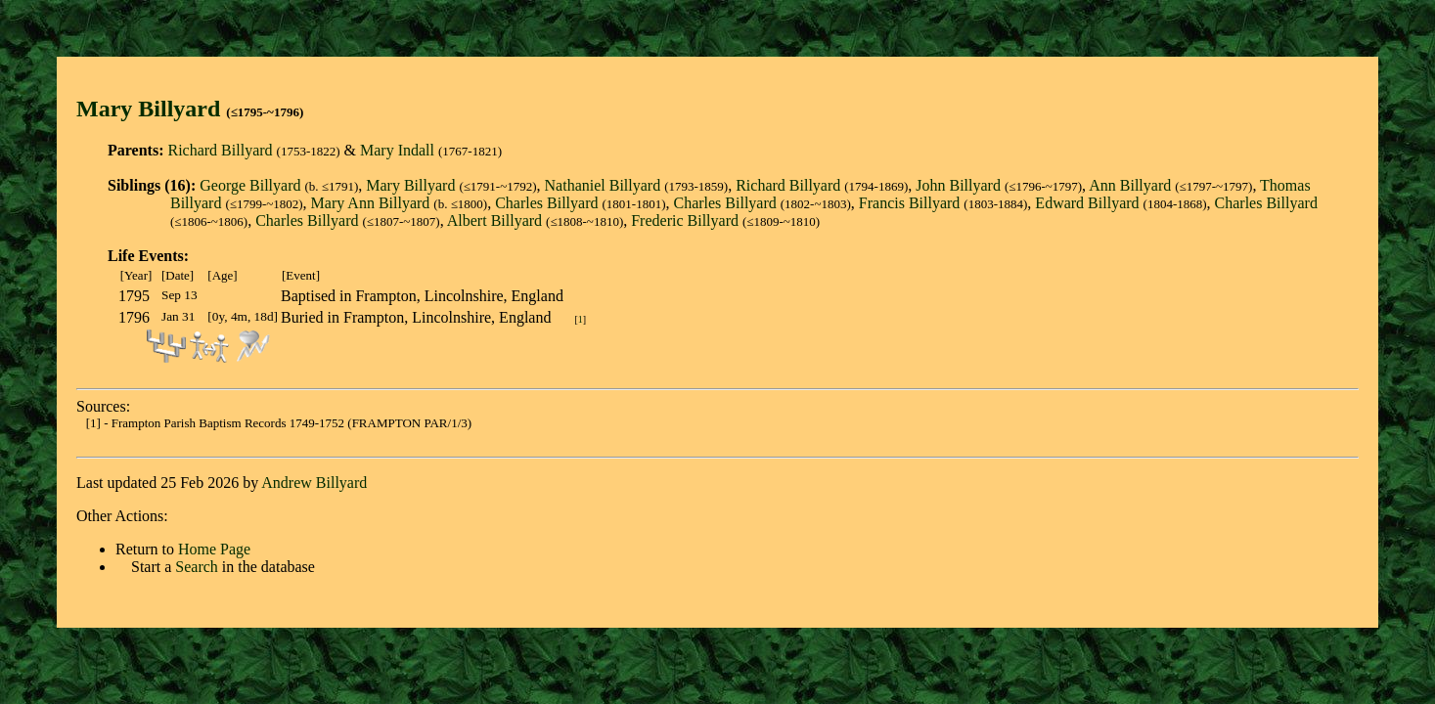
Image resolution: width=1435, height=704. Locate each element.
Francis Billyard (910, 203)
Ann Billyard (1130, 185)
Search (196, 566)
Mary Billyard (410, 185)
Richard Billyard (219, 150)
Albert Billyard (494, 220)
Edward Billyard (1087, 203)
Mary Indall (397, 150)
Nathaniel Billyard (603, 185)
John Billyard (958, 185)
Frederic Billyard (685, 220)
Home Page (214, 549)
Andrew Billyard (314, 482)
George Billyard (250, 185)
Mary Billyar (141, 108)
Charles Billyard (546, 203)
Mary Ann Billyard (370, 203)
